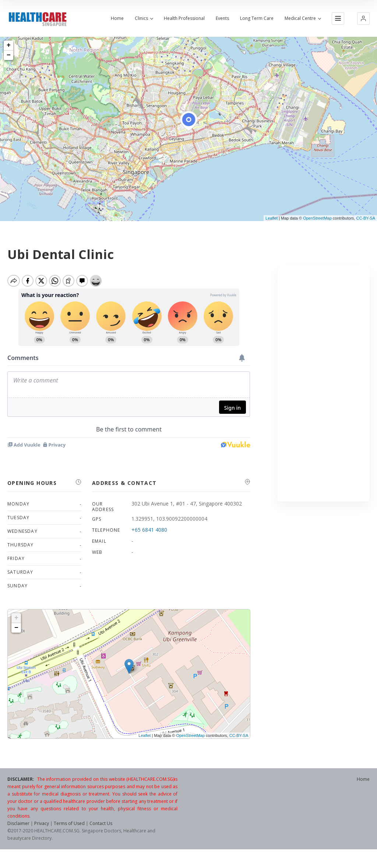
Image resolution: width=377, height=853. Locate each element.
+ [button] (9, 45)
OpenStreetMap (317, 218)
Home (117, 18)
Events (222, 18)
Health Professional (184, 18)
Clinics (144, 18)
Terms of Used (69, 823)
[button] (363, 18)
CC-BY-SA (365, 218)
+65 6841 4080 (149, 529)
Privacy (41, 823)
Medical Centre (303, 18)
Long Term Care (257, 18)
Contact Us (100, 823)
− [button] (9, 55)
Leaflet (271, 218)
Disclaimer (18, 823)
